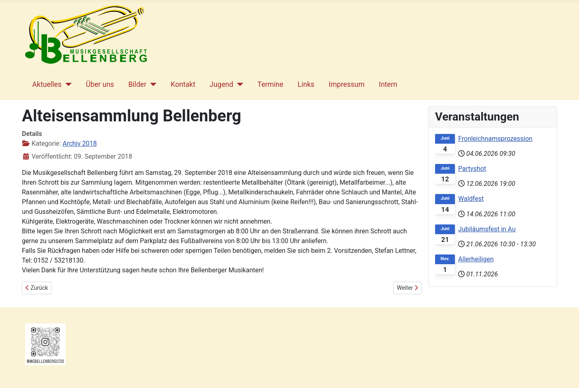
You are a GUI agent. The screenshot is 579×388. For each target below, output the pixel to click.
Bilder (137, 84)
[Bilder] (151, 84)
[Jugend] (238, 84)
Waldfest (471, 199)
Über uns (100, 84)
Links (306, 84)
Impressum (347, 84)
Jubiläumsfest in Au (486, 229)
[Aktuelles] (67, 84)
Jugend (221, 84)
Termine (270, 84)
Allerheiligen (475, 259)
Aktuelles (47, 84)
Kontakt (183, 84)
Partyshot (472, 168)
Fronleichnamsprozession (495, 138)
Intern (388, 84)
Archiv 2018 (79, 143)
